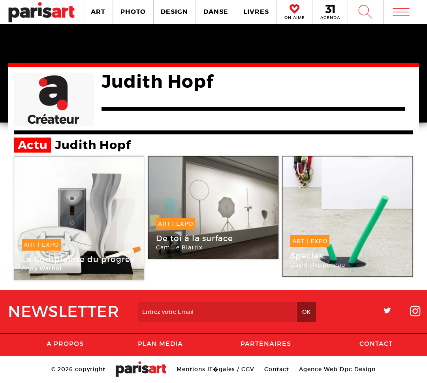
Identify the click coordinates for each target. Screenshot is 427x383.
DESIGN (174, 12)
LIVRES (256, 12)
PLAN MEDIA (160, 343)
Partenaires (266, 343)
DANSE (215, 12)
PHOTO (133, 12)
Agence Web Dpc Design (337, 369)
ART (98, 12)
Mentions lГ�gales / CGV (215, 369)
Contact (376, 343)
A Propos (65, 343)
